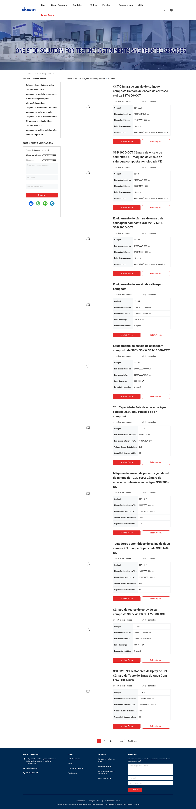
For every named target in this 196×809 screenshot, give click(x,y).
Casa (25, 74)
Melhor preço (127, 141)
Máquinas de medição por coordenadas (42, 94)
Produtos (32, 74)
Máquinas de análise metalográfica (41, 130)
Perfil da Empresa (74, 759)
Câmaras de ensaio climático (39, 121)
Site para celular (95, 801)
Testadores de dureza (35, 89)
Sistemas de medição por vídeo (40, 85)
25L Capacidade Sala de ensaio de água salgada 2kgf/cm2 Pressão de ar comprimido (139, 412)
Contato (41, 195)
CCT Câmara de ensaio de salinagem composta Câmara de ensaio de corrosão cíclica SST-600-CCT (140, 91)
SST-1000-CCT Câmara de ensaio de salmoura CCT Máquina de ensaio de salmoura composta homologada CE (137, 157)
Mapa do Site (80, 801)
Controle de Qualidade (75, 768)
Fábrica (70, 764)
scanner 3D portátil (34, 134)
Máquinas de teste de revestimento (41, 116)
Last (121, 741)
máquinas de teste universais (39, 112)
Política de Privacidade (112, 801)
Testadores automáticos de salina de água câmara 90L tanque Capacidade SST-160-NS (141, 548)
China (140, 5)
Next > (112, 741)
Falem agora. (156, 141)
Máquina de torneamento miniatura (41, 107)
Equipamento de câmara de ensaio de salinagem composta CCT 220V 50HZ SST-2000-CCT (138, 223)
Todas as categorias (105, 778)
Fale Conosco (72, 773)
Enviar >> (135, 790)
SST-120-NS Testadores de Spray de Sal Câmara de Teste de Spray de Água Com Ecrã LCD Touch (140, 675)
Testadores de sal (34, 125)
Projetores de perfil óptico (37, 98)
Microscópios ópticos (35, 103)
